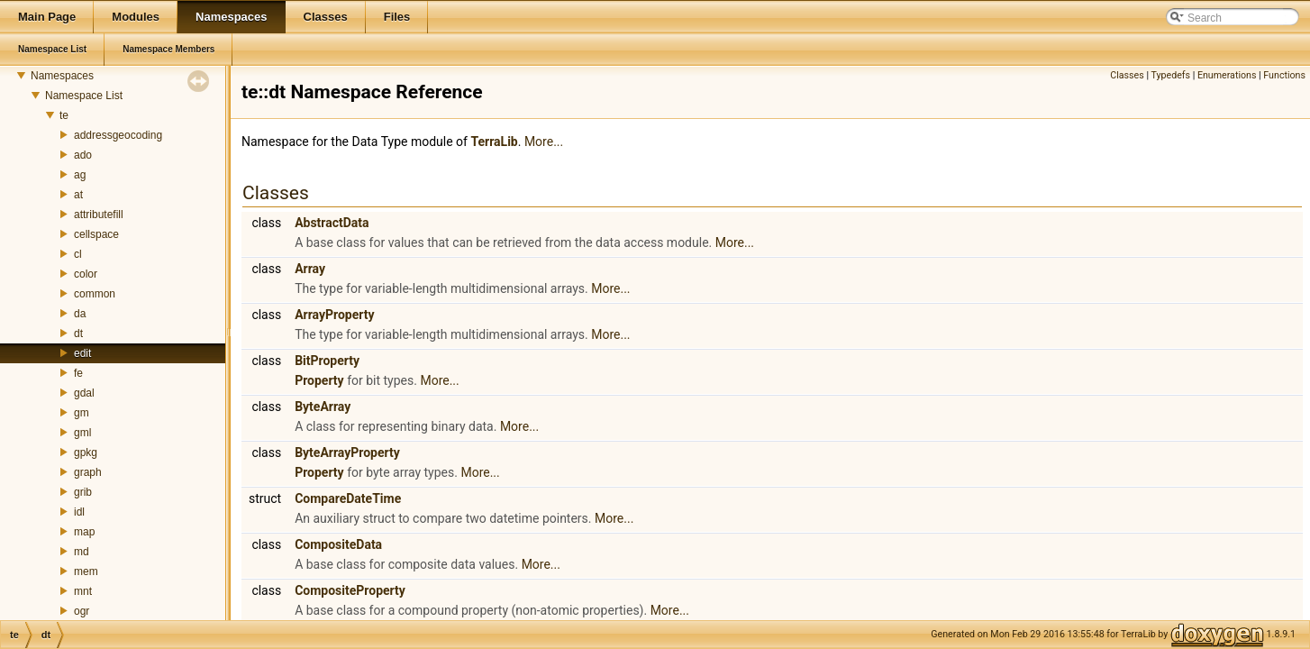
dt (78, 333)
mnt (83, 591)
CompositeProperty (350, 590)
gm (81, 413)
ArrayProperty (334, 314)
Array (310, 268)
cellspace (96, 234)
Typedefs (1170, 75)
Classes (1126, 75)
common (94, 294)
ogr (81, 611)
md (81, 551)
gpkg (85, 452)
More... (543, 141)
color (85, 274)
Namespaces (62, 75)
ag (80, 175)
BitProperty (327, 360)
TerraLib (493, 141)
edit (82, 353)
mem (86, 571)
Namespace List (84, 95)
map (84, 532)
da (80, 313)
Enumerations (1227, 75)
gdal (84, 393)
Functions (1284, 75)
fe (78, 373)
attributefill (98, 214)
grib (83, 492)
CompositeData (338, 544)
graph (88, 472)
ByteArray (322, 406)
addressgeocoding (118, 135)
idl (79, 512)
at (78, 194)
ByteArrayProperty (347, 452)
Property (319, 380)
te (63, 115)
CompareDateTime (348, 498)
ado (83, 155)
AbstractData (331, 222)
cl (78, 254)
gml (82, 432)
